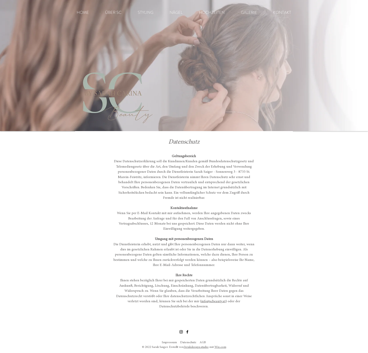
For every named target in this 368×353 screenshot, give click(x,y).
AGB (203, 342)
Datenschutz (188, 342)
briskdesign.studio (196, 347)
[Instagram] (181, 332)
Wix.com (220, 347)
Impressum (169, 342)
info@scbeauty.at (213, 301)
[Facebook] (187, 332)
